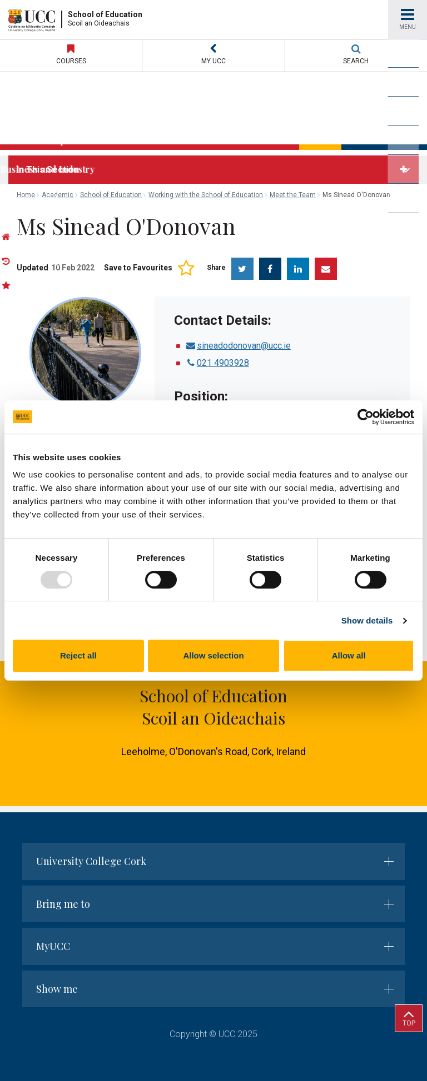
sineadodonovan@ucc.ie (238, 345)
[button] (213, 55)
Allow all (349, 655)
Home (26, 195)
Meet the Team (293, 195)
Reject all (78, 655)
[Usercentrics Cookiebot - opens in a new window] (365, 417)
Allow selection (213, 655)
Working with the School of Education (205, 195)
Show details (367, 620)
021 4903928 (217, 363)
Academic (57, 195)
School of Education (111, 195)
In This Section (48, 169)
